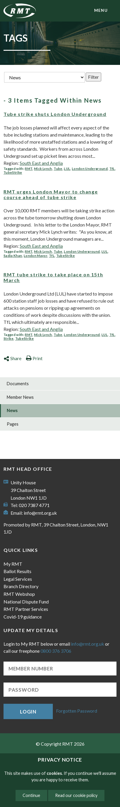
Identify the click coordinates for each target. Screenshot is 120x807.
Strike (8, 338)
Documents (18, 383)
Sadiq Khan (13, 255)
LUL (67, 168)
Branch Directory (21, 586)
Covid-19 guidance (23, 616)
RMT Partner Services (26, 609)
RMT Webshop (19, 594)
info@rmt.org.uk (40, 513)
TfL (112, 168)
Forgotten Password (76, 710)
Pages (12, 424)
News (12, 410)
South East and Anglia (41, 163)
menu (101, 10)
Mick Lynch (43, 168)
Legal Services (18, 579)
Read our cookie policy (76, 795)
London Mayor (35, 255)
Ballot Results (17, 571)
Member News (20, 397)
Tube (58, 168)
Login (28, 711)
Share (12, 358)
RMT (28, 168)
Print (34, 358)
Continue (31, 795)
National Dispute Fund (26, 601)
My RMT (13, 564)
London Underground (90, 168)
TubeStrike (13, 172)
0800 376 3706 (55, 651)
